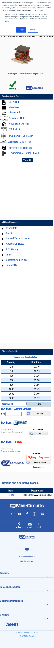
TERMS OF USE (20, 632)
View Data (14, 107)
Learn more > (38, 467)
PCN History (12, 249)
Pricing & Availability (10, 351)
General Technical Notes (18, 238)
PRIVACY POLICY (33, 632)
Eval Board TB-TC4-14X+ (19, 141)
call (39, 526)
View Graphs (15, 112)
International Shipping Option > (26, 357)
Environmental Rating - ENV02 (25, 152)
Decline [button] (33, 30)
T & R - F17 (14, 129)
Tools (9, 254)
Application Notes (15, 243)
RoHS (9, 233)
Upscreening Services (17, 259)
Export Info (11, 228)
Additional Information (10, 222)
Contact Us (11, 265)
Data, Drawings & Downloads (13, 96)
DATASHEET (15, 101)
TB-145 (11, 494)
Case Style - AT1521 (19, 123)
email (30, 526)
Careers (11, 624)
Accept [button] (21, 30)
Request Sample (36, 462)
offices (19, 526)
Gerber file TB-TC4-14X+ (20, 148)
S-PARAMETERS (17, 118)
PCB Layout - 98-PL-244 (21, 135)
